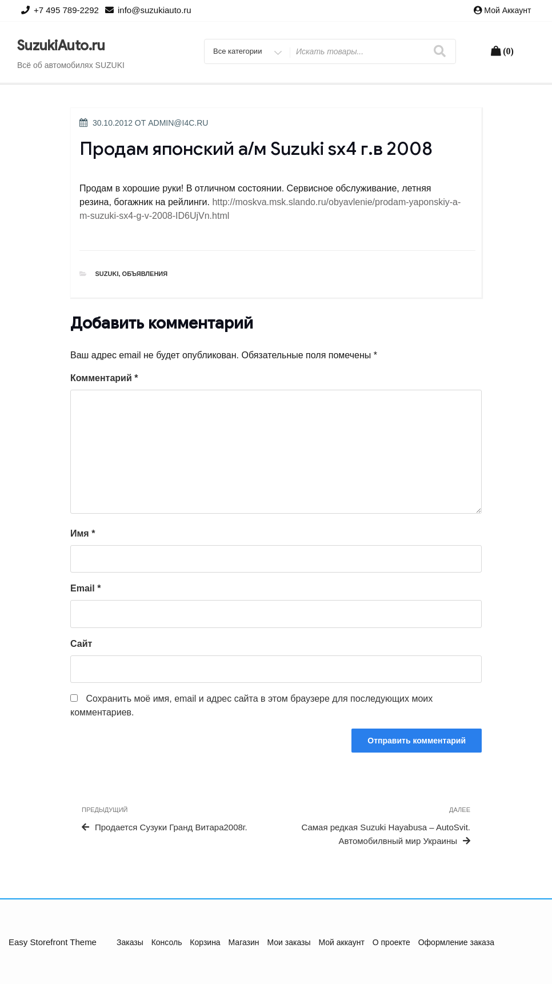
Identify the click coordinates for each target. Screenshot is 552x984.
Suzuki (107, 273)
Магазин (244, 942)
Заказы (130, 942)
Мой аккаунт (507, 10)
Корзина (205, 942)
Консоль (166, 942)
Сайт (81, 644)
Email (85, 588)
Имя (82, 533)
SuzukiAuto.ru (61, 45)
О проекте (391, 942)
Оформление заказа (456, 942)
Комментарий (104, 378)
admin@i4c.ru (178, 122)
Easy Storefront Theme (53, 942)
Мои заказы (288, 942)
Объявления (145, 273)
